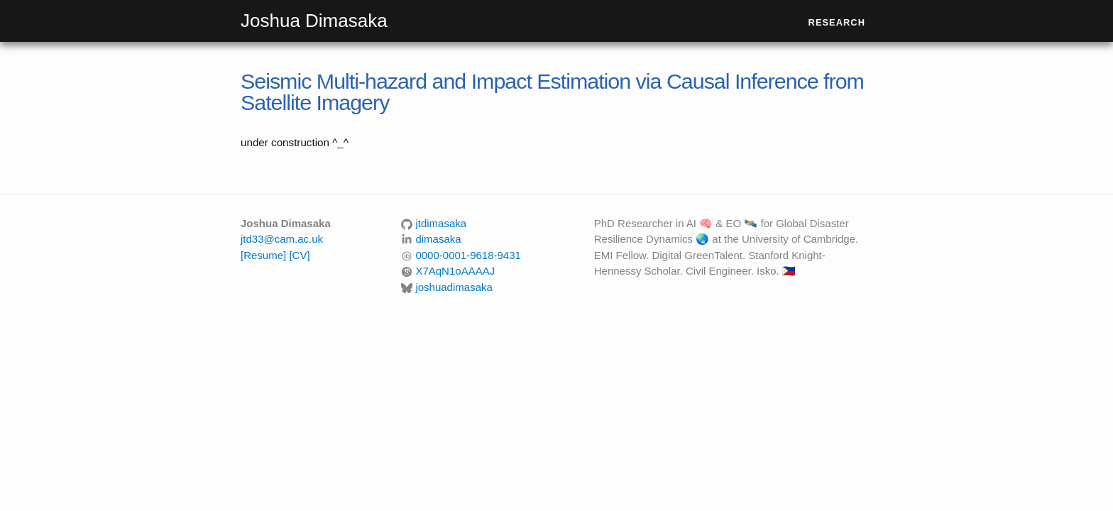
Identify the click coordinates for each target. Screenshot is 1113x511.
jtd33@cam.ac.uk (282, 239)
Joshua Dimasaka (314, 20)
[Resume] (263, 255)
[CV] (299, 255)
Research (836, 22)
